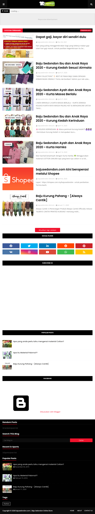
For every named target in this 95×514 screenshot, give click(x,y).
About (79, 511)
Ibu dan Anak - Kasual (13, 65)
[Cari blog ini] (36, 440)
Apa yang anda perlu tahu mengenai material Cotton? (38, 341)
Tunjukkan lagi (85, 30)
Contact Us (88, 511)
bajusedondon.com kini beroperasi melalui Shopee (62, 171)
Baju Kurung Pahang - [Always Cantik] (59, 198)
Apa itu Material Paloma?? (25, 352)
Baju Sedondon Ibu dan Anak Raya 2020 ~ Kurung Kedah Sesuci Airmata (64, 65)
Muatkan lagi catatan (47, 230)
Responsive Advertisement (47, 19)
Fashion (8, 91)
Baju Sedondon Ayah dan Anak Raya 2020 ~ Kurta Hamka (63, 145)
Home (72, 511)
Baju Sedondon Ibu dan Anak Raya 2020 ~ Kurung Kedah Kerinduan (62, 118)
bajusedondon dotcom (46, 42)
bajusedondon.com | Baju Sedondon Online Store (34, 511)
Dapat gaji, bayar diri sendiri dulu (61, 37)
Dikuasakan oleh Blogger (31, 412)
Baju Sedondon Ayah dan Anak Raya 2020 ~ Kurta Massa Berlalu (63, 92)
